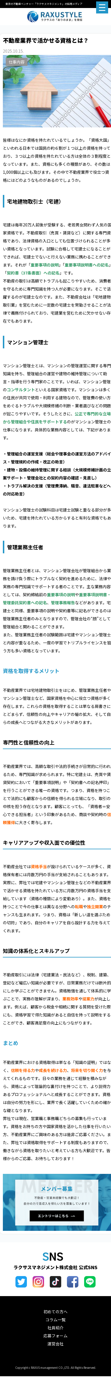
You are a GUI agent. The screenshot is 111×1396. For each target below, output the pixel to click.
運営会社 (55, 1343)
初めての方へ (55, 1311)
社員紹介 (55, 1327)
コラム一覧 (55, 1319)
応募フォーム (55, 1335)
